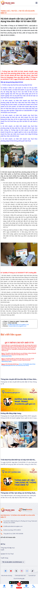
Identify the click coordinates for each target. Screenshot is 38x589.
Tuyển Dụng (4, 558)
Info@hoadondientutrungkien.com (18, 324)
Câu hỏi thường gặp (19, 578)
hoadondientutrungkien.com (17, 326)
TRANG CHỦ (5, 11)
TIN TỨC (14, 11)
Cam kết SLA (31, 575)
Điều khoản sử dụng (6, 575)
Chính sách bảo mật (20, 575)
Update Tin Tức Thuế (7, 554)
